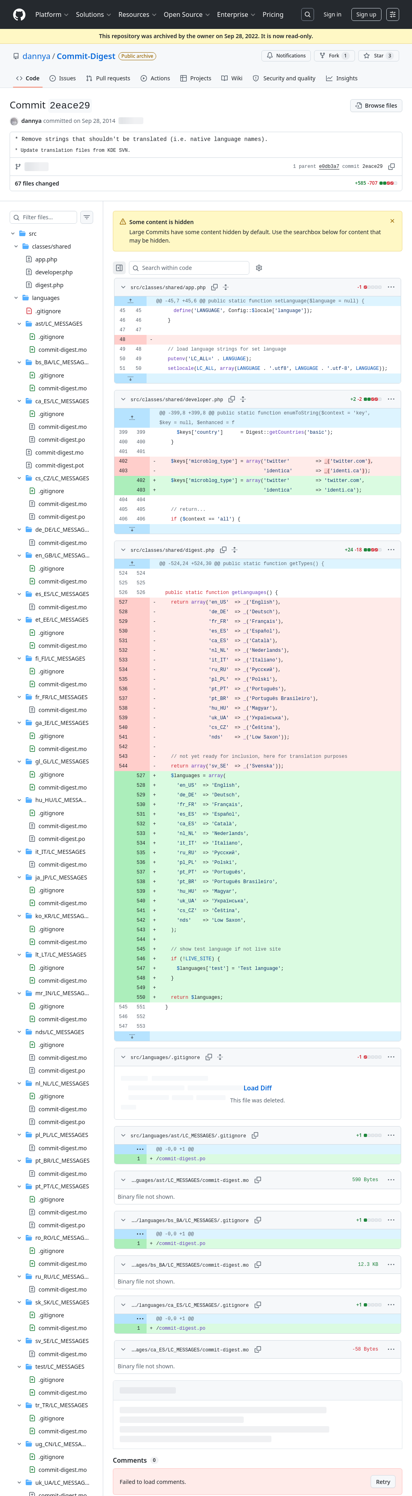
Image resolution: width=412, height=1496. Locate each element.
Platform (52, 14)
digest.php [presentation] (49, 285)
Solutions (94, 14)
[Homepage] (19, 14)
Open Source (187, 14)
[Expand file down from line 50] (147, 388)
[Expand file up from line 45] (147, 301)
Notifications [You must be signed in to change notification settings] (286, 55)
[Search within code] (201, 267)
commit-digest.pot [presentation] (59, 465)
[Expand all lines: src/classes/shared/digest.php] (250, 559)
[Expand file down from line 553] (148, 1046)
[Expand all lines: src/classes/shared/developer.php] (259, 408)
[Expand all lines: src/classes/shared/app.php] (241, 287)
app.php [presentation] (46, 259)
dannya (36, 56)
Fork (334, 56)
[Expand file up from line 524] (148, 573)
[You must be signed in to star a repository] (378, 55)
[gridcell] (266, 301)
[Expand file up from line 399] (148, 427)
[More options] (391, 287)
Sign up (366, 14)
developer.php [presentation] (54, 272)
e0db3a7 (329, 166)
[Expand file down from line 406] (148, 538)
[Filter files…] (58, 217)
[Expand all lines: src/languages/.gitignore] (236, 1066)
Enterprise (236, 14)
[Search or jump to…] (308, 14)
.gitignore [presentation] (48, 310)
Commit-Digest (86, 56)
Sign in (332, 14)
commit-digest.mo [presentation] (63, 349)
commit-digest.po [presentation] (62, 439)
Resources (137, 14)
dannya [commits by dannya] (31, 120)
